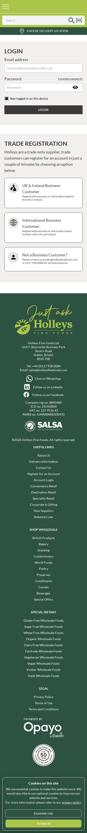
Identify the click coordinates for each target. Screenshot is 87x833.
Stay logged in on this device (29, 98)
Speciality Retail (43, 498)
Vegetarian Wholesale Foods (43, 657)
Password (43, 79)
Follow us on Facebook (48, 395)
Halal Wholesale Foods (43, 676)
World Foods (43, 562)
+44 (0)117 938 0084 (46, 366)
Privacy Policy (43, 697)
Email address (16, 59)
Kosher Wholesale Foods (44, 669)
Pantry (43, 568)
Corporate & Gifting (43, 504)
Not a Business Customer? (43, 259)
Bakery (43, 544)
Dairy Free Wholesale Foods (43, 645)
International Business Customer (43, 227)
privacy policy (71, 802)
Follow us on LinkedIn (48, 387)
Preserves (43, 575)
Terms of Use (43, 703)
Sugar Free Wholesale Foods (43, 626)
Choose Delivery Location (47, 31)
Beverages (43, 593)
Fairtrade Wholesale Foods (43, 651)
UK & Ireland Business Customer (43, 192)
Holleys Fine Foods (38, 6)
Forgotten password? (70, 78)
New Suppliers (44, 511)
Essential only (43, 813)
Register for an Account (43, 474)
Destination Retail (43, 492)
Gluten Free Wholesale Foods (44, 620)
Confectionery (44, 556)
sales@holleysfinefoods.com (48, 370)
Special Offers (43, 599)
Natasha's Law (43, 517)
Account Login (44, 480)
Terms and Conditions (44, 709)
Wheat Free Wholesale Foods (43, 633)
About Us (43, 455)
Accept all (43, 823)
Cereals (43, 587)
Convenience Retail (43, 486)
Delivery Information (43, 461)
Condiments (43, 581)
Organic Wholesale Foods (43, 639)
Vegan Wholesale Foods (43, 663)
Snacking (43, 550)
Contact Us (43, 468)
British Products (43, 538)
